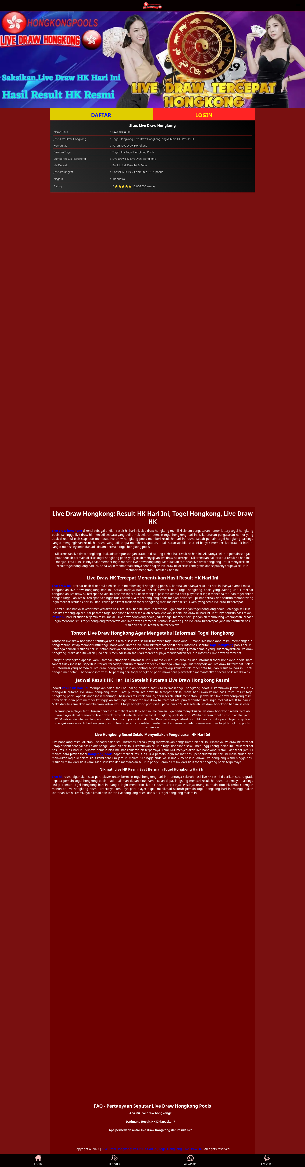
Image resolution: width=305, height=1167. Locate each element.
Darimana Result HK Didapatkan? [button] (150, 1121)
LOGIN (203, 115)
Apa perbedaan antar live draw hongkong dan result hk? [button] (150, 1130)
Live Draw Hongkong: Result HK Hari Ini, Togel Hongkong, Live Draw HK (152, 1149)
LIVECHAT (267, 1160)
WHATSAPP (190, 1160)
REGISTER (114, 1160)
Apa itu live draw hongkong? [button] (150, 1113)
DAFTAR (101, 115)
